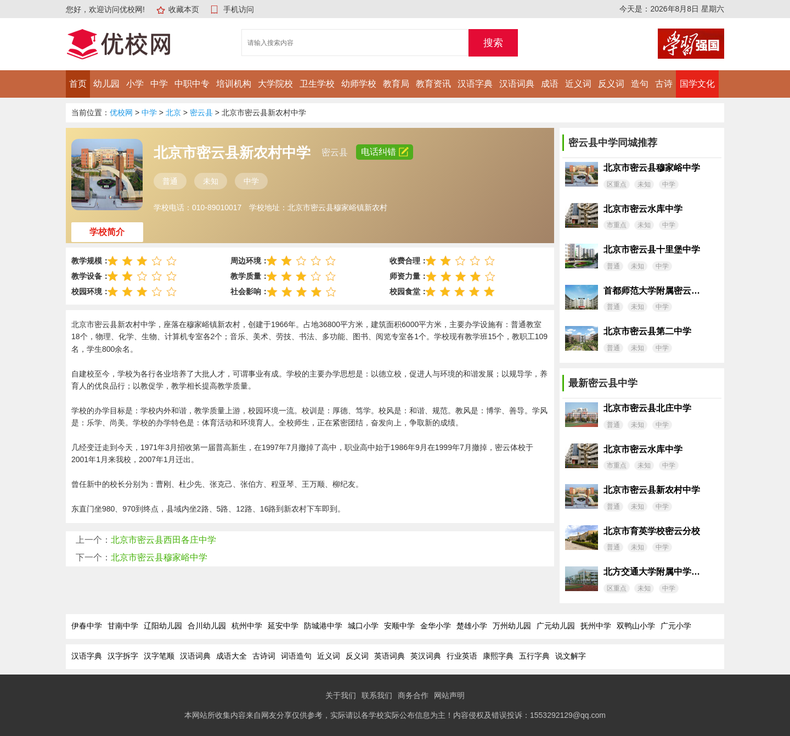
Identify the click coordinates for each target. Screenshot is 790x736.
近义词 (578, 83)
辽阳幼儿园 (163, 625)
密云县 (201, 112)
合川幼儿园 (207, 625)
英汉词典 (425, 655)
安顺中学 (399, 625)
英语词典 (389, 655)
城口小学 (363, 625)
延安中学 (283, 625)
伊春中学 (86, 625)
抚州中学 (595, 625)
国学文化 (697, 83)
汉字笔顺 (159, 655)
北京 (173, 112)
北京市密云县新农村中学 (651, 490)
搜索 (493, 42)
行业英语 (462, 655)
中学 (159, 83)
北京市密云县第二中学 (647, 331)
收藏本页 (183, 9)
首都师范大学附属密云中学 (651, 290)
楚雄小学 (471, 625)
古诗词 (263, 655)
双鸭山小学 (636, 625)
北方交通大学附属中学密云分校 (651, 571)
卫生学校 (317, 83)
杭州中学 (247, 625)
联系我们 (377, 695)
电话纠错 (384, 151)
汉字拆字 (123, 655)
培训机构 (233, 83)
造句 (639, 83)
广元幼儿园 (556, 625)
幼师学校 (358, 83)
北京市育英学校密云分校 (651, 531)
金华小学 (435, 625)
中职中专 (192, 83)
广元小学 (676, 625)
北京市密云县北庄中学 (647, 408)
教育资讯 (433, 83)
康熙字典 (498, 655)
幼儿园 (106, 83)
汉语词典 (516, 83)
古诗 (664, 83)
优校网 (121, 112)
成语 (549, 83)
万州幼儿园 (512, 625)
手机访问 (238, 9)
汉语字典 (475, 83)
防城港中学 (323, 625)
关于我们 (340, 695)
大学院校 (275, 83)
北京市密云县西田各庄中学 (163, 539)
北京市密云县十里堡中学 (651, 249)
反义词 (611, 83)
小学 (135, 83)
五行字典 (534, 655)
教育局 (396, 83)
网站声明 (449, 695)
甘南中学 (123, 625)
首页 (78, 83)
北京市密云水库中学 (642, 209)
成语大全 (231, 655)
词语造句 (296, 655)
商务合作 (413, 695)
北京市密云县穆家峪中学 (159, 557)
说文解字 (570, 655)
